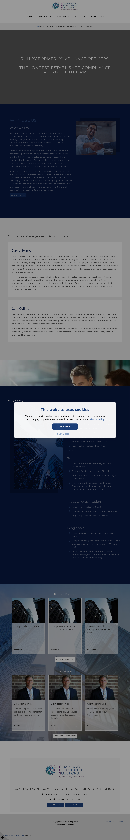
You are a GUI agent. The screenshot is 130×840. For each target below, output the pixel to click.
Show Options (65, 433)
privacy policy (96, 419)
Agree (65, 426)
